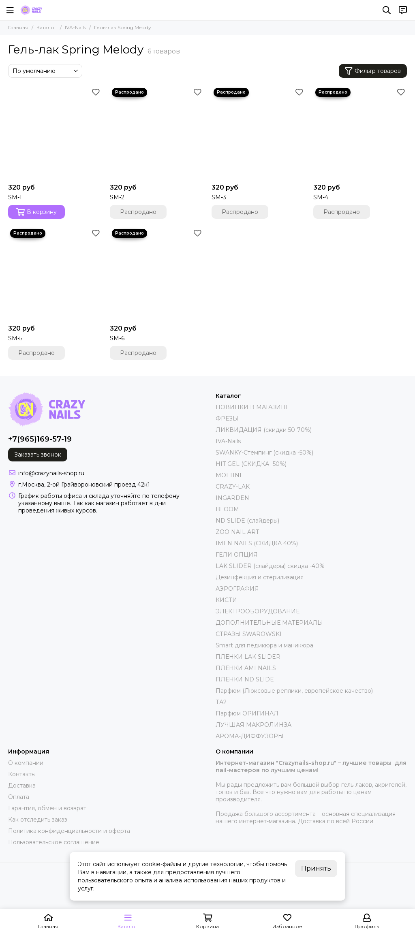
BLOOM (227, 509)
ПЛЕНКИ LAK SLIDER (248, 656)
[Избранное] (96, 92)
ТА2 (221, 702)
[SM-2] (156, 132)
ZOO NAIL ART (237, 532)
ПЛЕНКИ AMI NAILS (246, 668)
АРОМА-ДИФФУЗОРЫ (250, 736)
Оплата (18, 797)
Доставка (22, 785)
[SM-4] (360, 132)
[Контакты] (403, 10)
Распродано (138, 212)
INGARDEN (232, 498)
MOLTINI (229, 475)
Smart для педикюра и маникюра (264, 645)
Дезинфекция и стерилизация (260, 577)
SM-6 (117, 338)
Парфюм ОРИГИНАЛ (247, 713)
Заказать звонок (37, 454)
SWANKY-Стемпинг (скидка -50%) (264, 452)
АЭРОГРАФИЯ (237, 588)
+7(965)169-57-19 (40, 439)
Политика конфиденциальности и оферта (69, 831)
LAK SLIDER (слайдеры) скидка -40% (270, 566)
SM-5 (15, 338)
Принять (316, 868)
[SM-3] (258, 132)
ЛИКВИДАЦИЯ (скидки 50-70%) (264, 429)
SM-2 (117, 197)
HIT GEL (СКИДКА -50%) (251, 464)
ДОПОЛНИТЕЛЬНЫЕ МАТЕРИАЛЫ (269, 622)
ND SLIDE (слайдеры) (247, 520)
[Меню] (10, 10)
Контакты (22, 774)
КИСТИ (226, 600)
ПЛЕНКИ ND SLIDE (245, 679)
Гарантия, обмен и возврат (47, 808)
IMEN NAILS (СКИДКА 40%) (257, 543)
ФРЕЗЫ (227, 418)
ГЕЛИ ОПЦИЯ (237, 554)
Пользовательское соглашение (53, 842)
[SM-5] (55, 273)
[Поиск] (387, 10)
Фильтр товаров (373, 71)
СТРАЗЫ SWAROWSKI (249, 634)
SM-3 (219, 197)
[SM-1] (55, 132)
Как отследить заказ (37, 819)
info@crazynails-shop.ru (51, 473)
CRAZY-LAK (233, 486)
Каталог (46, 27)
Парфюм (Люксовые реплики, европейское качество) (294, 690)
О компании (25, 762)
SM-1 (15, 197)
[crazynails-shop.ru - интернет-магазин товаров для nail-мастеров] (31, 10)
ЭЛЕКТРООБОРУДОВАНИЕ (257, 611)
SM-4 (320, 197)
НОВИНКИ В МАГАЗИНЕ (252, 407)
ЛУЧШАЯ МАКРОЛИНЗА (253, 724)
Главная (18, 27)
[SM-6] (156, 273)
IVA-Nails (75, 27)
